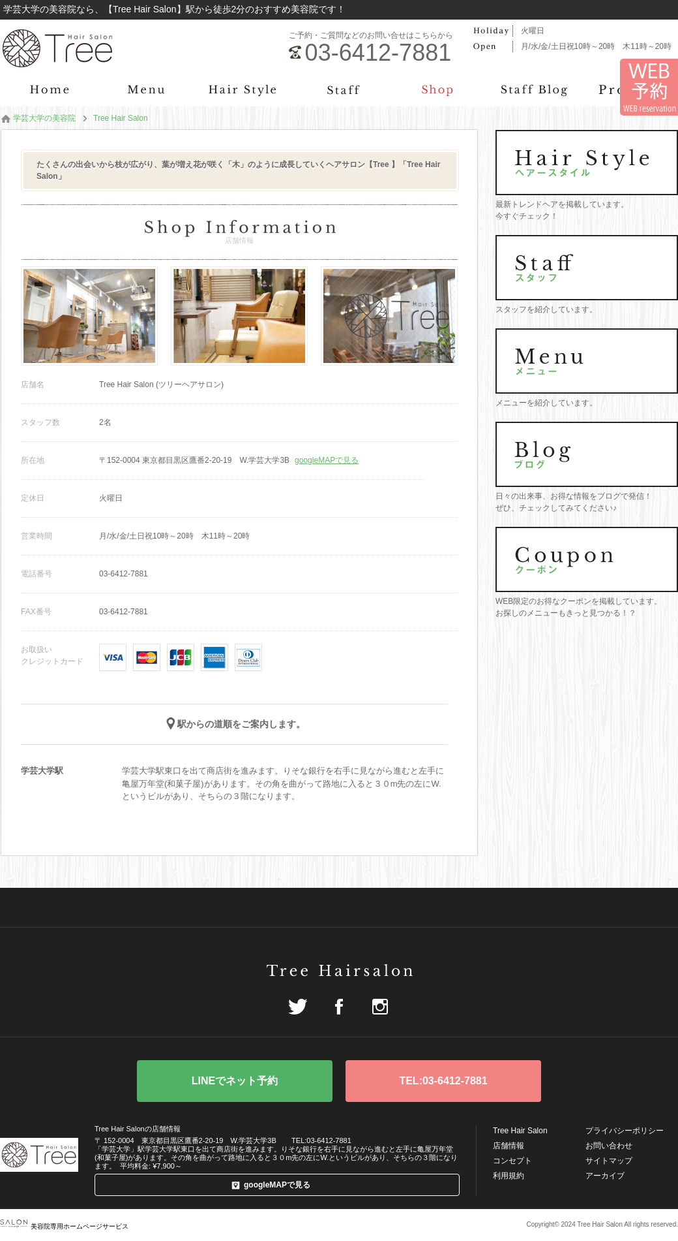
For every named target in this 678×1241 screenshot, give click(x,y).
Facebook (339, 1006)
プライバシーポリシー (624, 1130)
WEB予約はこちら (234, 1081)
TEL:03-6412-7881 (443, 1080)
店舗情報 (508, 1145)
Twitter (298, 1006)
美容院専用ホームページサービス (64, 1226)
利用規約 (508, 1175)
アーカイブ (605, 1175)
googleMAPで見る (327, 460)
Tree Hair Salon (520, 1130)
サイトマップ (608, 1160)
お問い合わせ (608, 1145)
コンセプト (512, 1160)
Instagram (380, 1006)
